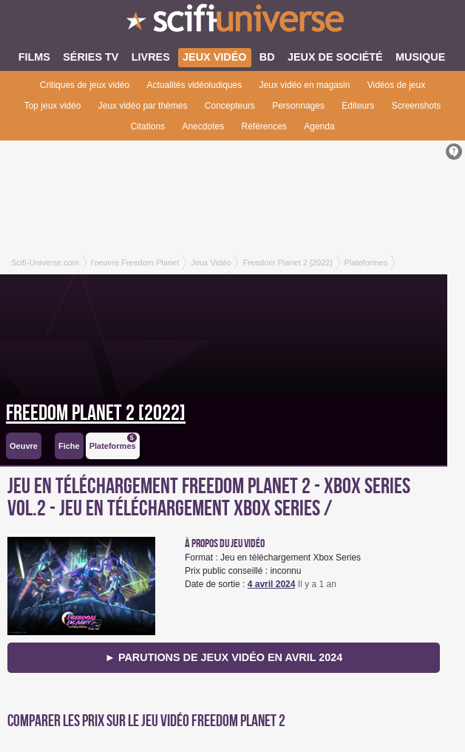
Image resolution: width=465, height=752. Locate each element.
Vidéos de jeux (396, 85)
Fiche (69, 445)
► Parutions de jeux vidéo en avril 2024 (224, 657)
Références (264, 126)
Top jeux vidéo (52, 106)
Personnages (298, 106)
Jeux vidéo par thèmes (143, 106)
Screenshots (416, 106)
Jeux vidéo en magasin (304, 85)
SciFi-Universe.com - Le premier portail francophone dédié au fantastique (232, 22)
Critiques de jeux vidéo (84, 85)
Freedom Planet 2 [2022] (96, 413)
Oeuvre (24, 445)
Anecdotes (203, 126)
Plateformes (113, 441)
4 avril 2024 (272, 584)
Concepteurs (230, 106)
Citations (147, 126)
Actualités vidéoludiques (194, 85)
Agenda (319, 126)
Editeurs (358, 106)
